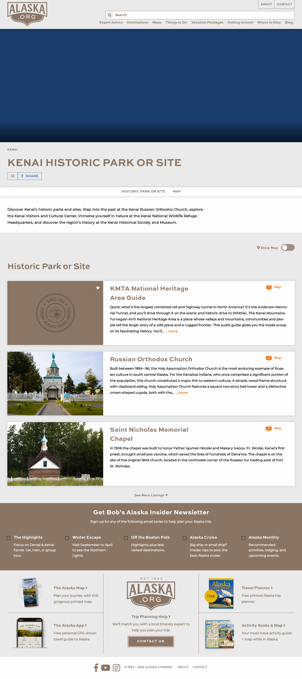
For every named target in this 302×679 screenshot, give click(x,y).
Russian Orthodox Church (151, 359)
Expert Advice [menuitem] (111, 22)
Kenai (12, 149)
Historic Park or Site (143, 191)
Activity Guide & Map (263, 626)
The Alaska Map (70, 588)
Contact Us (151, 641)
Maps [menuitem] (156, 22)
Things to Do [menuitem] (176, 22)
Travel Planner (257, 588)
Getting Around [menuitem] (240, 22)
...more (172, 331)
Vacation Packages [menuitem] (207, 22)
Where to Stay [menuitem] (269, 22)
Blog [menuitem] (289, 22)
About (266, 4)
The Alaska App (70, 626)
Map (177, 191)
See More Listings (151, 495)
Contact (284, 4)
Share (29, 176)
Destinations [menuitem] (137, 22)
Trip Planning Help (151, 617)
